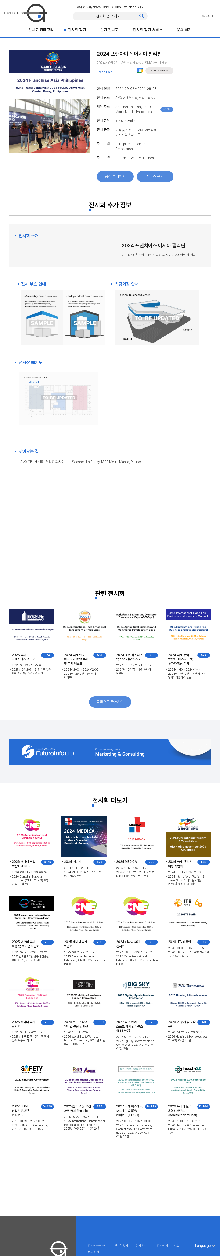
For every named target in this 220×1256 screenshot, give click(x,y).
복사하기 (167, 109)
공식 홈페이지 (115, 176)
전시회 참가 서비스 (148, 29)
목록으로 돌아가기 (110, 702)
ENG (207, 16)
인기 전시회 (109, 29)
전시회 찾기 (77, 29)
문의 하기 (184, 29)
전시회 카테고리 (41, 29)
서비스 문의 (155, 176)
